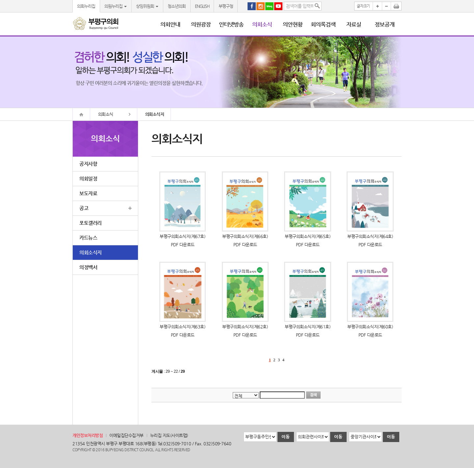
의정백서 (88, 267)
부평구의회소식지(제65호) (307, 236)
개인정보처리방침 (87, 435)
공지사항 (88, 164)
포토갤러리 (90, 223)
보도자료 (88, 193)
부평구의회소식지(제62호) (245, 326)
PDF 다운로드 (183, 244)
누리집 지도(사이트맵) (169, 435)
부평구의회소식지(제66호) (245, 236)
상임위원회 (147, 6)
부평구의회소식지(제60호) (370, 326)
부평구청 (226, 6)
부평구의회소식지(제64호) (370, 236)
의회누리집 (86, 6)
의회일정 (88, 178)
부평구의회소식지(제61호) (307, 326)
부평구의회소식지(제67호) (182, 236)
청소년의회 (177, 6)
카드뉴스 (88, 237)
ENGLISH (202, 6)
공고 (83, 208)
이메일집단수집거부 (126, 435)
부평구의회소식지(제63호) (182, 326)
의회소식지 (90, 252)
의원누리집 (115, 6)
